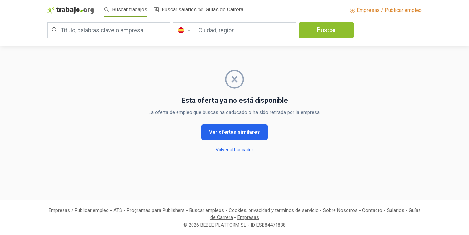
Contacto (372, 210)
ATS (117, 210)
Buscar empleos (206, 210)
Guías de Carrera (220, 10)
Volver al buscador (234, 149)
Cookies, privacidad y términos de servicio (274, 210)
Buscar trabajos (125, 10)
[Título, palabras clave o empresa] (108, 30)
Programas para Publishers (156, 210)
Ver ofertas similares (234, 132)
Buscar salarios (175, 10)
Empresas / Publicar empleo (386, 10)
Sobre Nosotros (340, 210)
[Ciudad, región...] (245, 30)
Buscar (326, 30)
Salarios (395, 210)
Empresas (248, 217)
